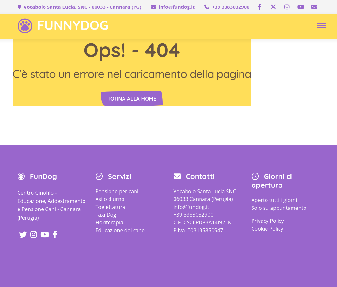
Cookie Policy (267, 228)
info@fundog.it (177, 7)
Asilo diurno (110, 199)
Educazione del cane (120, 230)
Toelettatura (110, 206)
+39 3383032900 (230, 7)
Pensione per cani (117, 191)
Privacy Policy (268, 220)
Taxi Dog (106, 214)
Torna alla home (131, 98)
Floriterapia (109, 222)
